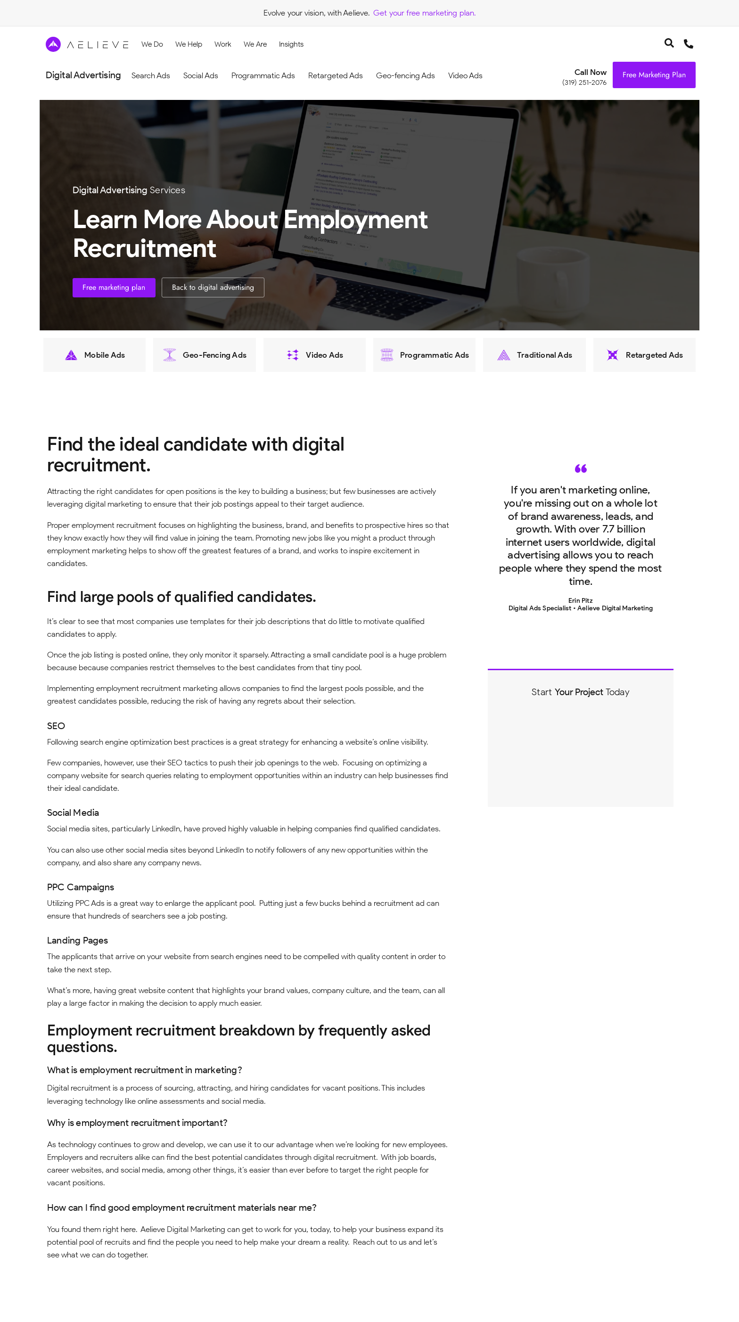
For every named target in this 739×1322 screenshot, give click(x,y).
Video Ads (465, 75)
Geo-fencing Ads (405, 75)
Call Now (591, 72)
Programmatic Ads (263, 75)
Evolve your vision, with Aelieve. (316, 12)
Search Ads (150, 75)
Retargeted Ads (335, 75)
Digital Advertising (83, 75)
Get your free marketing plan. (424, 12)
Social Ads (200, 75)
